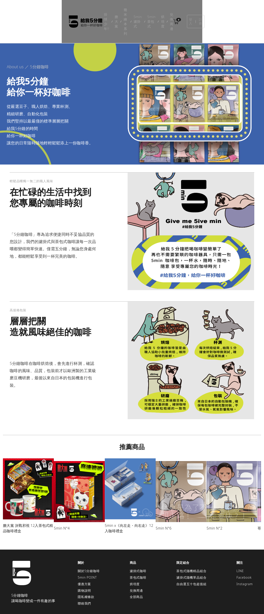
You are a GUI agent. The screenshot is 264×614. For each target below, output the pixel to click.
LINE (240, 550)
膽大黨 (85, 11)
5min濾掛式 (130, 11)
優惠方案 (84, 563)
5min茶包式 (154, 11)
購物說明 (84, 570)
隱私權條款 (86, 576)
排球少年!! (66, 11)
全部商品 (136, 576)
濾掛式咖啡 (138, 550)
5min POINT (87, 557)
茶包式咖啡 (138, 557)
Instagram (245, 563)
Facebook (244, 557)
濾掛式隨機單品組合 (191, 557)
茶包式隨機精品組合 (191, 550)
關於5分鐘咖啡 (89, 550)
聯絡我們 (84, 582)
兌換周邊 (190, 11)
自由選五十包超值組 (191, 563)
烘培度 (173, 11)
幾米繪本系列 (106, 11)
